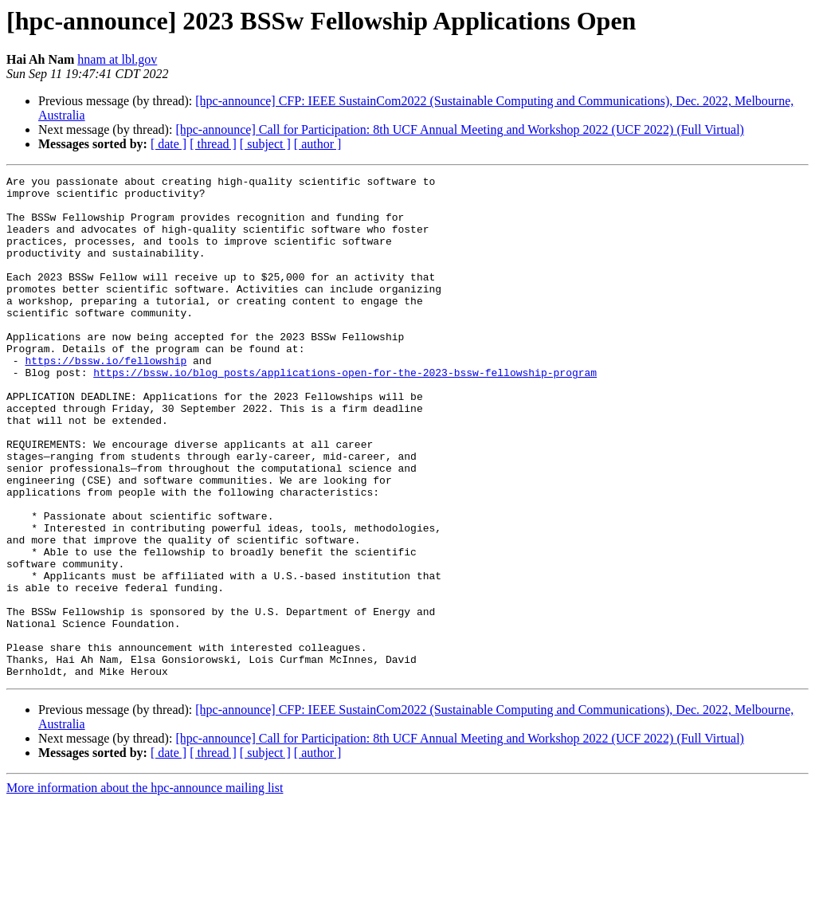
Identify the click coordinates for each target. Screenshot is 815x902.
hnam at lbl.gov (117, 59)
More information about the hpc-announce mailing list (144, 888)
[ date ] (168, 144)
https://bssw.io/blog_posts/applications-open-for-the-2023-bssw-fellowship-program (345, 413)
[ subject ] (265, 144)
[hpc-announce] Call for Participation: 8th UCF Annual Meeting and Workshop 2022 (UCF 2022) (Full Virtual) (459, 129)
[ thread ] (213, 144)
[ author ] (318, 144)
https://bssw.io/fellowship (105, 398)
